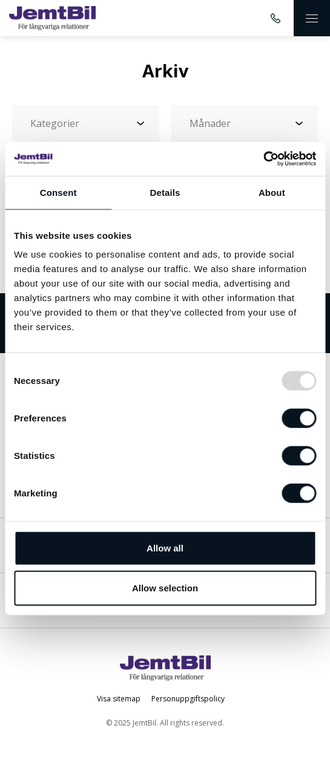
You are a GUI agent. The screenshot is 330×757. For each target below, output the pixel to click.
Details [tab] (165, 192)
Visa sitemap (118, 699)
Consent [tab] (58, 192)
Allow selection (165, 587)
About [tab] (272, 192)
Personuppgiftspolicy (188, 699)
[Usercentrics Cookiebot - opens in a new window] (263, 159)
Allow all (165, 548)
